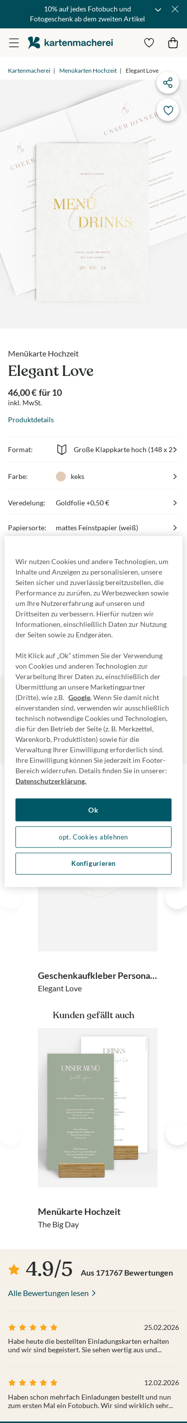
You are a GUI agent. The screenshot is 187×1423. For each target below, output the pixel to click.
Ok (93, 810)
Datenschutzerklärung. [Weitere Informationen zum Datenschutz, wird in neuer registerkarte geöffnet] (50, 781)
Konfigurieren (93, 863)
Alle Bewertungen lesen (48, 1293)
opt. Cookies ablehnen (93, 836)
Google (79, 697)
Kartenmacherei (29, 70)
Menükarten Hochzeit (88, 70)
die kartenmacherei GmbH (70, 42)
